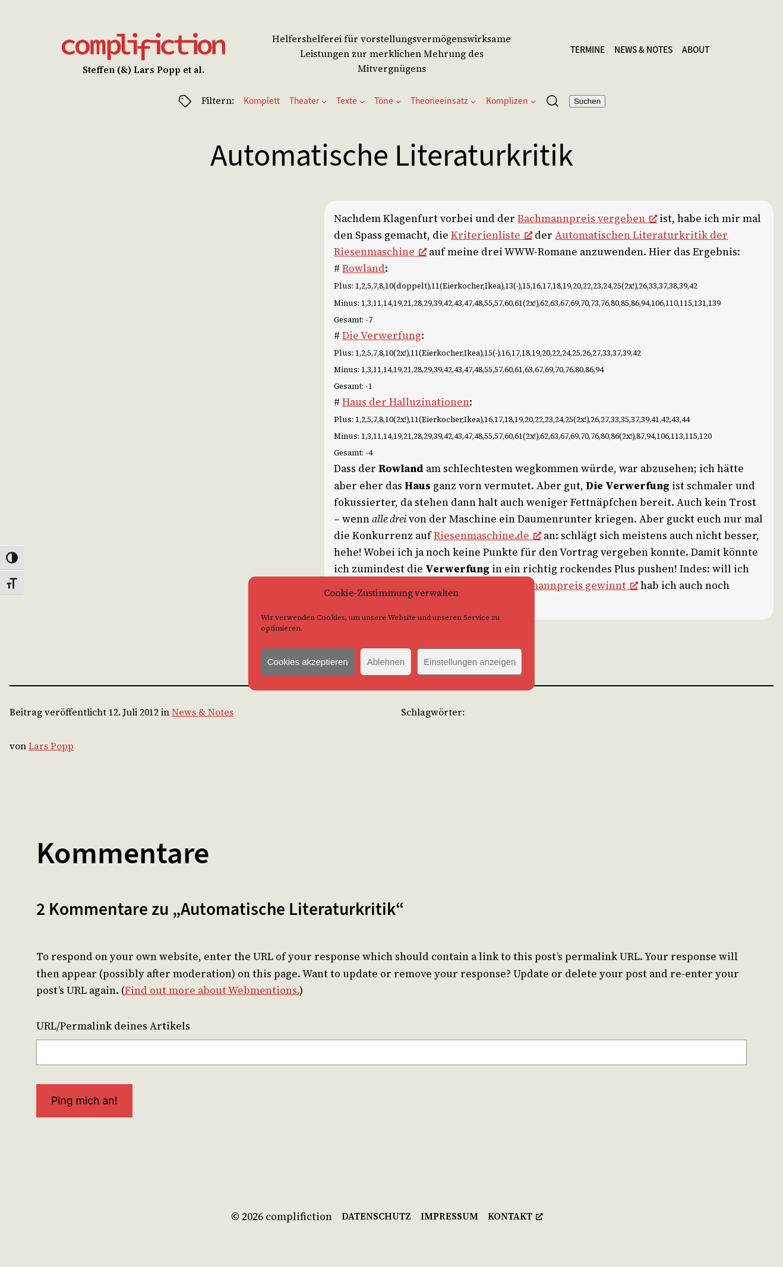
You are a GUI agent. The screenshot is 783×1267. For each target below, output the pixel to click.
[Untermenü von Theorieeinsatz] (473, 100)
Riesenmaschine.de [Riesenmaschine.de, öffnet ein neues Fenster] (487, 535)
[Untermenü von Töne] (398, 100)
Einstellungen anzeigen (470, 662)
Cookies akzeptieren (307, 662)
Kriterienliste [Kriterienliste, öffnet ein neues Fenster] (491, 235)
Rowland (363, 268)
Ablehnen (386, 662)
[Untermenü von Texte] (362, 100)
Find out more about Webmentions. (212, 990)
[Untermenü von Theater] (324, 100)
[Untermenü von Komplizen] (533, 100)
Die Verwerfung (381, 335)
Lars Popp (51, 746)
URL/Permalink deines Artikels (113, 1026)
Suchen (587, 101)
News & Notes (202, 712)
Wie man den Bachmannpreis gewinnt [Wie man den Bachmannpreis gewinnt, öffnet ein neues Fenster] (538, 585)
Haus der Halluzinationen (405, 402)
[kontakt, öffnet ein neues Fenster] (515, 1216)
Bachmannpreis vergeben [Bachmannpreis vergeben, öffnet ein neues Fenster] (587, 218)
